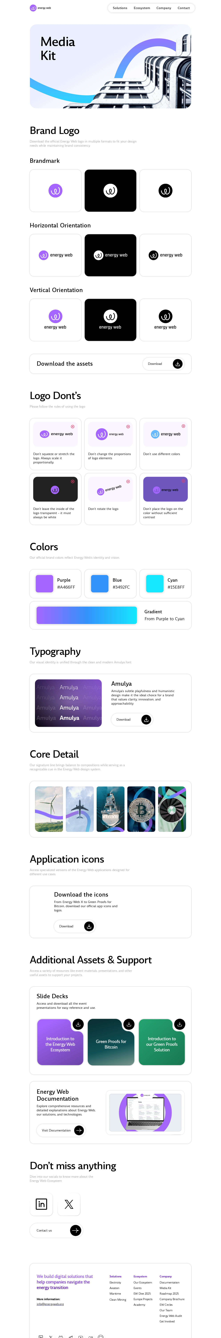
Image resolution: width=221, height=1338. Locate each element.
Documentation (169, 1285)
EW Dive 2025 (142, 1296)
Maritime (115, 1296)
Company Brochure (172, 1301)
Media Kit (165, 1290)
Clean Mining (118, 1302)
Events (137, 1290)
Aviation (114, 1290)
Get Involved (167, 1324)
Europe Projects (143, 1301)
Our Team (166, 1313)
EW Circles (166, 1307)
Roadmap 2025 (169, 1296)
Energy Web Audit (171, 1318)
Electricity (115, 1285)
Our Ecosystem (143, 1285)
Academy (139, 1307)
